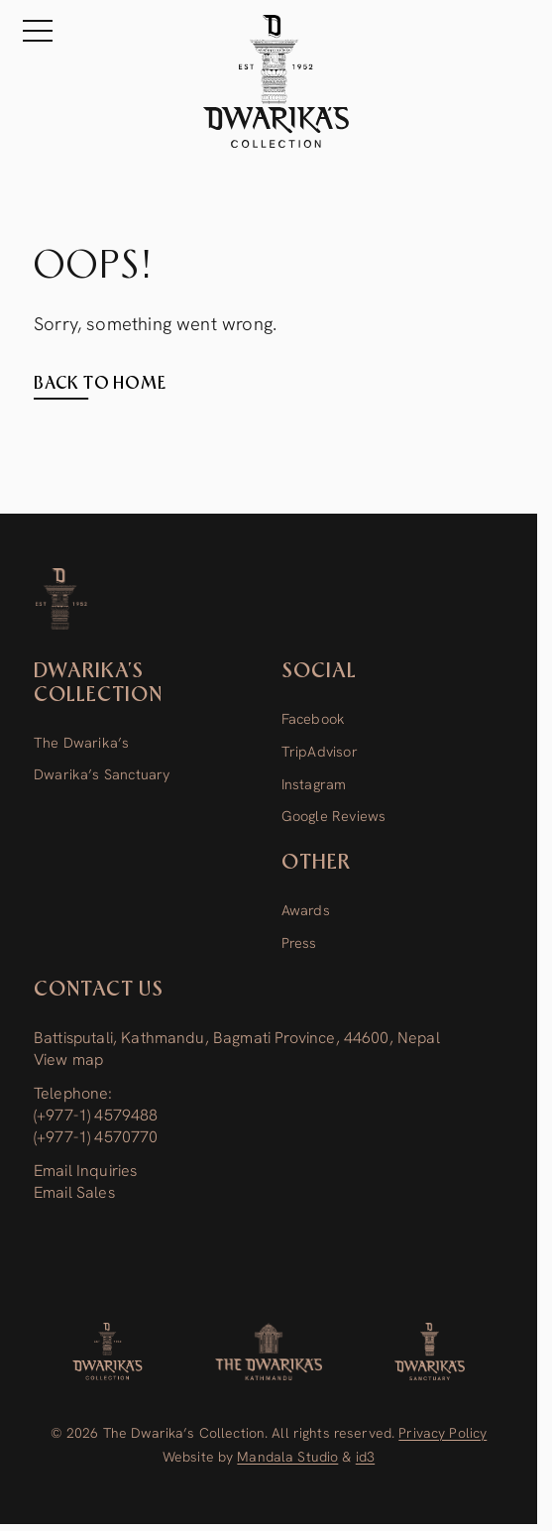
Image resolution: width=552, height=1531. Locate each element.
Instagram (314, 784)
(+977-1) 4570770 (96, 1136)
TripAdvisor (319, 752)
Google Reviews (333, 816)
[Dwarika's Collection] (108, 1351)
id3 (365, 1457)
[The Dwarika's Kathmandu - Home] (276, 81)
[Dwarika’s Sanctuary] (430, 1351)
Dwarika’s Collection (98, 683)
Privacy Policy (442, 1433)
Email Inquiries (85, 1170)
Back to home (100, 384)
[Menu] (34, 30)
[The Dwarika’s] (268, 1351)
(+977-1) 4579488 (96, 1115)
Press (299, 943)
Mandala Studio (287, 1457)
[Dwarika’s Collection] (62, 599)
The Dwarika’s (81, 743)
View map (68, 1059)
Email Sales (74, 1192)
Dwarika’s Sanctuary (102, 774)
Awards (305, 910)
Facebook (313, 719)
